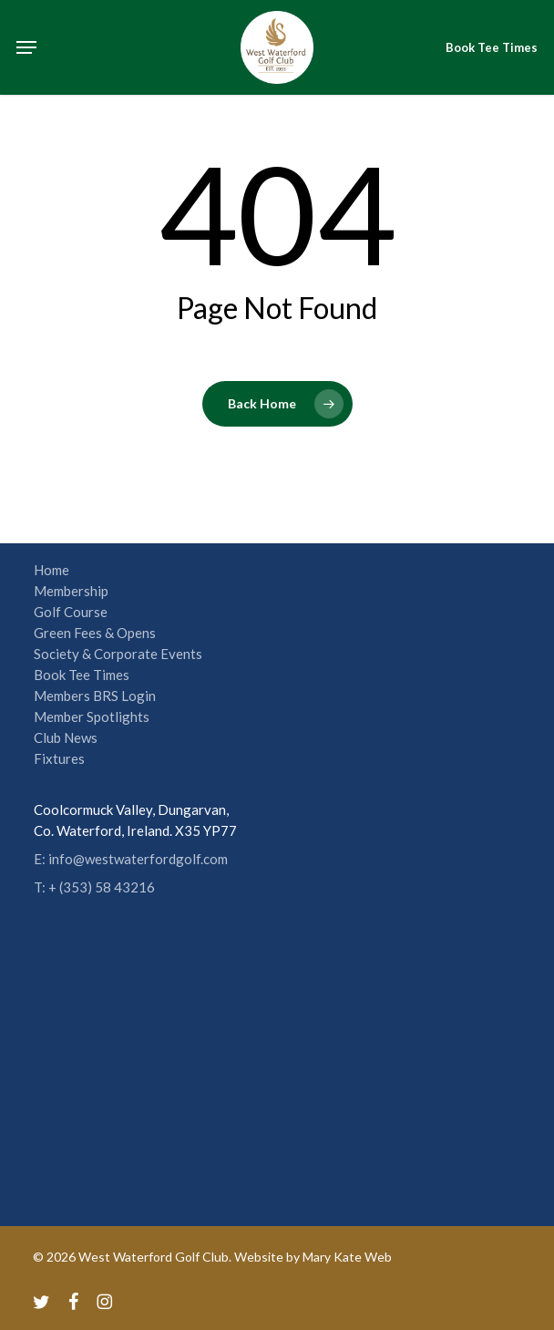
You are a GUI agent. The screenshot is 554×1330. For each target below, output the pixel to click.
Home (51, 570)
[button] (26, 47)
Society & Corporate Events (118, 653)
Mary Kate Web (347, 1256)
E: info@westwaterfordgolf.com (131, 859)
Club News (65, 737)
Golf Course (71, 611)
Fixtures (59, 758)
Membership (71, 591)
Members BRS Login (95, 695)
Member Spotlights (91, 716)
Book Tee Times (81, 674)
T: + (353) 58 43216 (94, 887)
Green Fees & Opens (95, 632)
